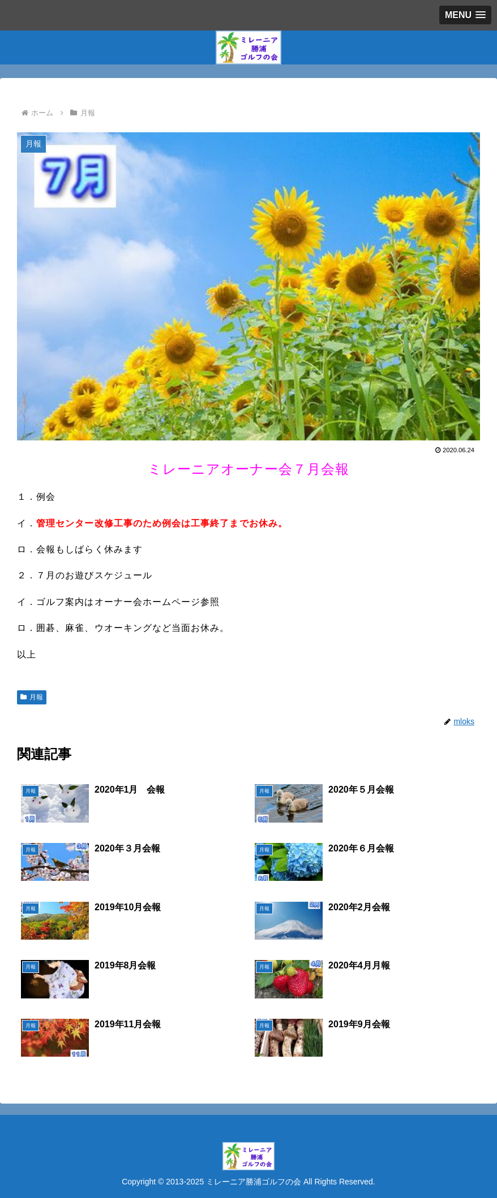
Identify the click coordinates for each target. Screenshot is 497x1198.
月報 (31, 697)
